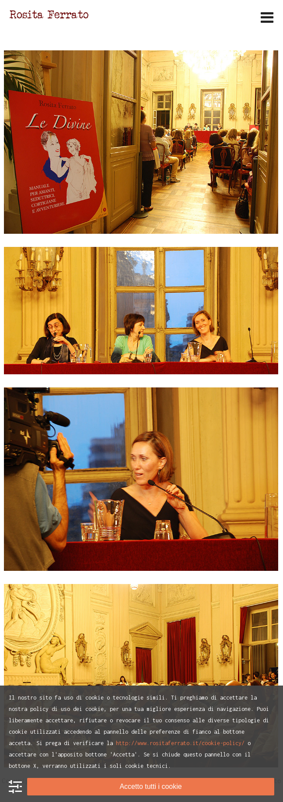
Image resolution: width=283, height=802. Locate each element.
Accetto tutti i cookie (150, 786)
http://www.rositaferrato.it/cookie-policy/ (180, 743)
